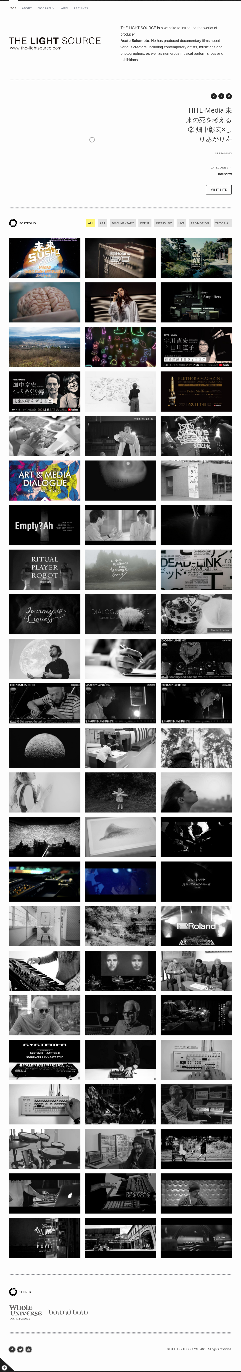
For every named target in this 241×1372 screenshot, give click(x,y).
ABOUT (27, 8)
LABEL (64, 8)
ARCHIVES (81, 8)
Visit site (219, 190)
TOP (13, 8)
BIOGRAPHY (45, 8)
